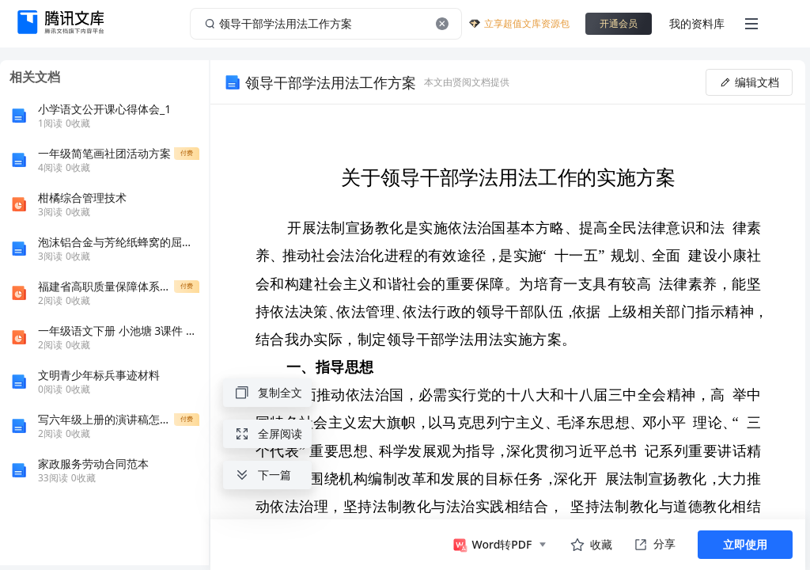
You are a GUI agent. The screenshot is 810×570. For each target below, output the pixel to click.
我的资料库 (697, 23)
